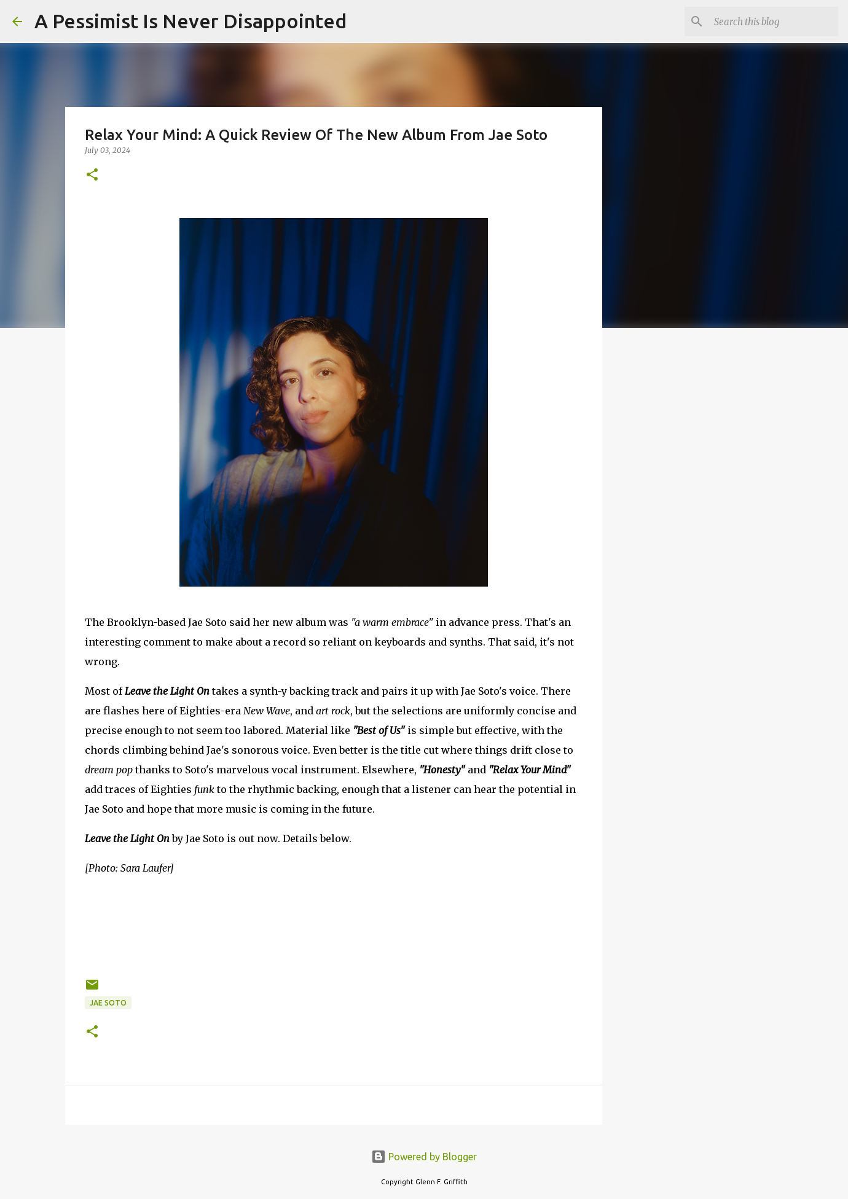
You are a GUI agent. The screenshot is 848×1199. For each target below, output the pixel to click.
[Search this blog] (773, 21)
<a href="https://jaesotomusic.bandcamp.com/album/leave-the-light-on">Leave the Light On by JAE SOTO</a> (334, 924)
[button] (92, 175)
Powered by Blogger (424, 1156)
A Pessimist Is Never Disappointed (190, 21)
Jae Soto (108, 1003)
